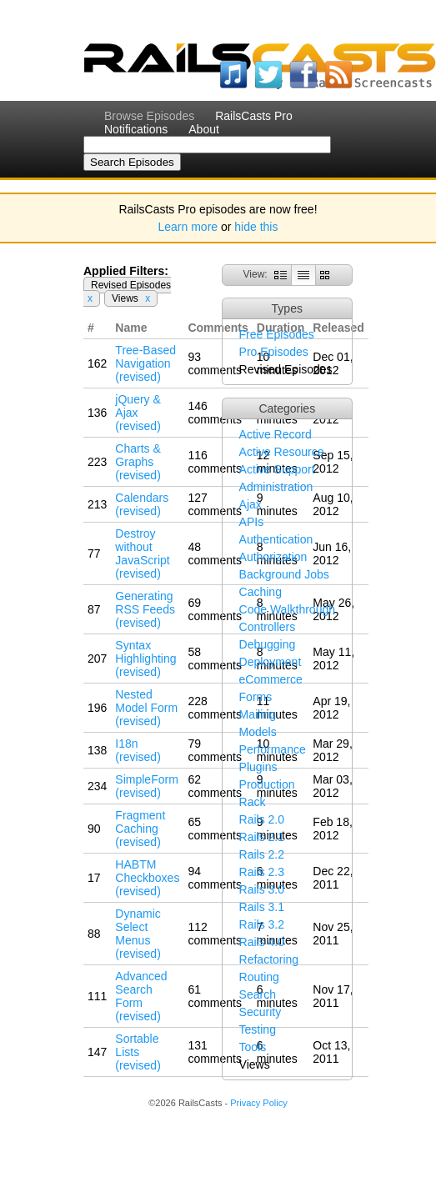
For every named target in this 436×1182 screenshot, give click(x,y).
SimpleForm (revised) (146, 786)
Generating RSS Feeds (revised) (145, 609)
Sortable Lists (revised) (137, 1052)
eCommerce (271, 679)
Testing (257, 1029)
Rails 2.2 (261, 854)
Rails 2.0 (261, 819)
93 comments (215, 363)
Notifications (136, 129)
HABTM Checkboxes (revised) (147, 878)
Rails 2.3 (261, 872)
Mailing (257, 714)
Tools (253, 1047)
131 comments (215, 1052)
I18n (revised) (137, 750)
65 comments (215, 828)
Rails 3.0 (261, 889)
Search (257, 994)
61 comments (215, 996)
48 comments (215, 553)
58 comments (215, 658)
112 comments (215, 933)
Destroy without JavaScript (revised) (142, 553)
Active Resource (281, 451)
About (203, 129)
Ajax (250, 504)
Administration (276, 486)
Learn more (188, 226)
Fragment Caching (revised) (140, 829)
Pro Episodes (273, 351)
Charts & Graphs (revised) (137, 462)
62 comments (215, 786)
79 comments (215, 750)
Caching (260, 592)
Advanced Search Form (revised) (141, 996)
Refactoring (269, 959)
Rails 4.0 (261, 942)
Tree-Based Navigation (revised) (145, 363)
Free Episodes (276, 334)
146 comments (215, 412)
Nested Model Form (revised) (146, 708)
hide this (256, 226)
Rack (252, 802)
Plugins (258, 767)
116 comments (215, 461)
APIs (251, 521)
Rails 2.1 (261, 837)
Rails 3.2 (261, 924)
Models (258, 732)
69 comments (215, 609)
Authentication (276, 539)
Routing (259, 977)
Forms (256, 697)
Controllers (267, 627)
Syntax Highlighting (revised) (145, 659)
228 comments (215, 707)
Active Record (275, 434)
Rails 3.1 (261, 907)
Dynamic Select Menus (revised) (137, 933)
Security (260, 1012)
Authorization (273, 556)
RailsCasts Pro (254, 116)
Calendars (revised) (141, 504)
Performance (272, 749)
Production (267, 784)
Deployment (270, 662)
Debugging (267, 644)
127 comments (215, 504)
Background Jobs (284, 574)
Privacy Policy (258, 1103)
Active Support (277, 469)
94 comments (215, 877)
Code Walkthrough (287, 609)
